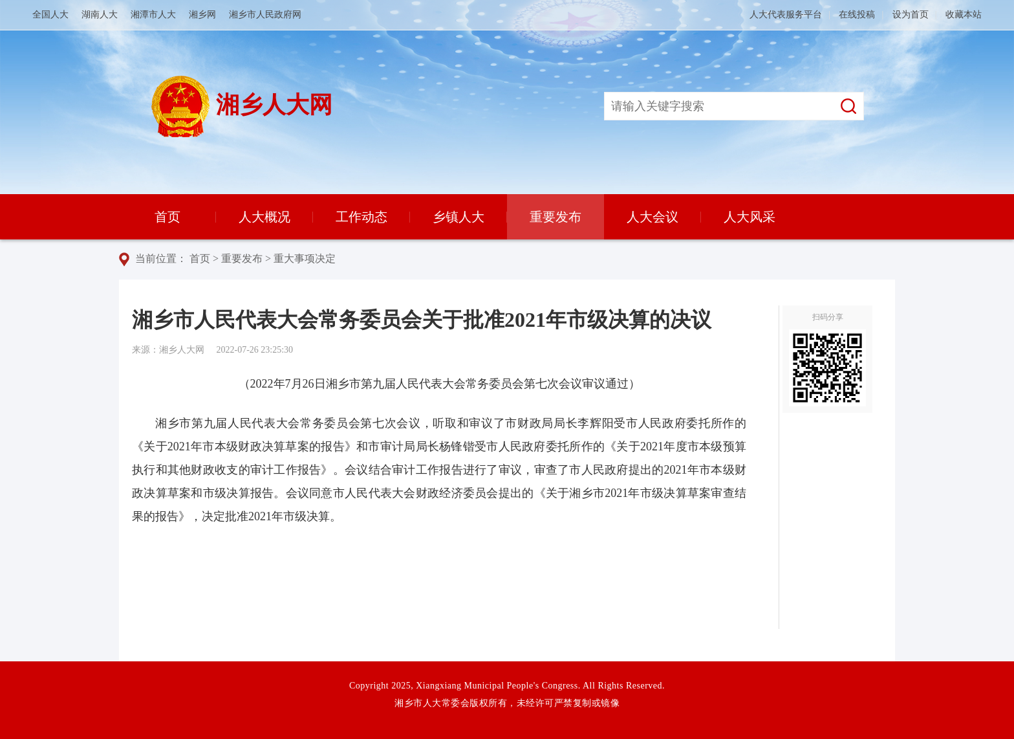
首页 (167, 217)
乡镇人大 (458, 217)
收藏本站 (963, 14)
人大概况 (264, 217)
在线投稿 (857, 14)
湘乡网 (202, 14)
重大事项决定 (305, 258)
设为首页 (910, 14)
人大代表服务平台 (786, 14)
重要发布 (555, 217)
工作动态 (361, 217)
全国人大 (50, 14)
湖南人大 (99, 14)
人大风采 (749, 217)
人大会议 (652, 217)
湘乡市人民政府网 (265, 14)
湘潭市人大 (153, 14)
